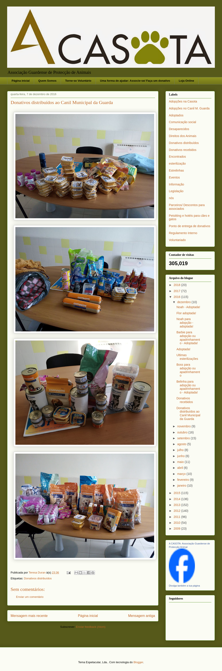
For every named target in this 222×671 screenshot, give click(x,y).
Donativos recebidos (182, 150)
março (181, 474)
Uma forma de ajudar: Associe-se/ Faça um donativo (135, 80)
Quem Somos (47, 80)
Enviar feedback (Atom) (91, 626)
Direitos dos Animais (182, 136)
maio (180, 462)
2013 (177, 505)
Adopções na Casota (183, 101)
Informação (176, 184)
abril (180, 467)
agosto (182, 444)
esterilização (177, 163)
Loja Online (186, 80)
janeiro (182, 485)
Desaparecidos (179, 129)
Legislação (176, 191)
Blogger (138, 662)
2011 (177, 517)
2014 (177, 499)
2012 (177, 510)
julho (180, 450)
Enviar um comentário (29, 596)
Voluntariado (177, 240)
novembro (184, 426)
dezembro (184, 302)
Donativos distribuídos (38, 578)
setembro (184, 438)
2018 (177, 285)
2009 (177, 528)
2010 (177, 522)
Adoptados (176, 115)
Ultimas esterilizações (187, 356)
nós (171, 198)
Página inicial (21, 80)
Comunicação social (182, 122)
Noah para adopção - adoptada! (184, 322)
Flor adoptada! (186, 313)
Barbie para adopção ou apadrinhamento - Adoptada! (188, 338)
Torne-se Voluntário (78, 80)
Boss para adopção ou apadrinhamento (188, 370)
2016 (177, 297)
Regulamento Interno (183, 233)
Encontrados (177, 156)
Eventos (174, 177)
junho (181, 456)
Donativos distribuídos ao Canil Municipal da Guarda (188, 413)
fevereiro (183, 479)
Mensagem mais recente (29, 616)
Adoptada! (183, 349)
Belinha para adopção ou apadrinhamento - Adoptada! (188, 387)
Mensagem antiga (141, 616)
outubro (182, 432)
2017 (177, 291)
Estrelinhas (176, 170)
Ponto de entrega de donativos (189, 226)
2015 (177, 493)
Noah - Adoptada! (188, 307)
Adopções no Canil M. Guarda (189, 108)
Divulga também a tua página (184, 585)
